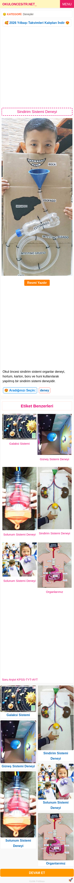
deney (44, 390)
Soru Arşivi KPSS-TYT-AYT (20, 679)
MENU (67, 4)
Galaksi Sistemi (19, 443)
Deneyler (28, 14)
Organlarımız (54, 591)
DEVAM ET (37, 873)
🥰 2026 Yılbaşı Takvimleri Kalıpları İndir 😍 (37, 22)
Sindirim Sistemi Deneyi (54, 533)
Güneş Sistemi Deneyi (54, 459)
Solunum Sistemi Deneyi (19, 534)
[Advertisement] (37, 67)
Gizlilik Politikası (37, 881)
